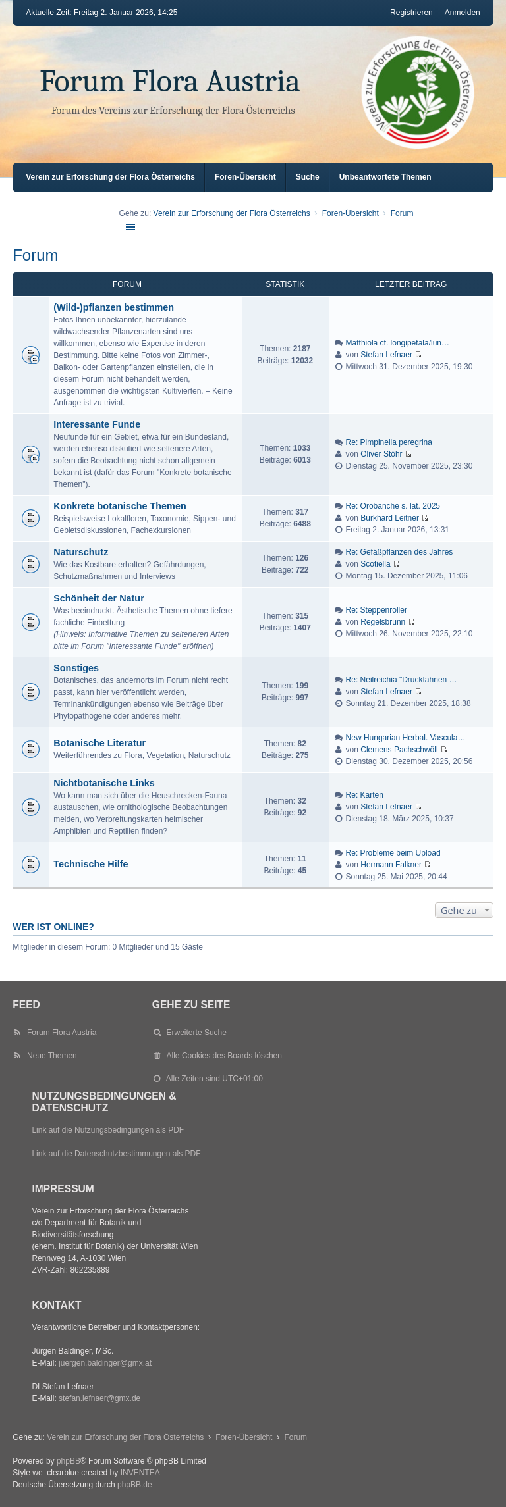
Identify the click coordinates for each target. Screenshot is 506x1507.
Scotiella (375, 564)
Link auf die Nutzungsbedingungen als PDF (108, 1130)
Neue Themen (52, 1055)
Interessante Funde (96, 424)
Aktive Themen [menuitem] (64, 206)
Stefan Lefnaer (386, 354)
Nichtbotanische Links (104, 783)
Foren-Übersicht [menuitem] (245, 177)
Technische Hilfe (90, 864)
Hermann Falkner (391, 864)
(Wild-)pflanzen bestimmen (113, 307)
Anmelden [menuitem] (462, 12)
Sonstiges (76, 668)
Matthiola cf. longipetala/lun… (397, 342)
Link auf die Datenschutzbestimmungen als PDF (116, 1153)
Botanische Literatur (99, 743)
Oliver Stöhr (381, 454)
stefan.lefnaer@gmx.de (99, 1398)
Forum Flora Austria (170, 81)
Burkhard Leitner (389, 518)
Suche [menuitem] (308, 177)
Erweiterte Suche (197, 1032)
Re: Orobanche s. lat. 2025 (393, 506)
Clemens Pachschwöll (398, 749)
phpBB (68, 1461)
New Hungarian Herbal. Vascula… (406, 737)
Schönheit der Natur (98, 598)
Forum (35, 255)
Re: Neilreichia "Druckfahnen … (401, 679)
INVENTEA (140, 1472)
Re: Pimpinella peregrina (389, 442)
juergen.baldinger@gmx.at (105, 1362)
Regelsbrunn (382, 621)
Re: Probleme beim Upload (393, 852)
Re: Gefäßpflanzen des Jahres (399, 552)
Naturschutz (80, 552)
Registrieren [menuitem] (411, 12)
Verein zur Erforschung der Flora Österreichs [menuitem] (110, 177)
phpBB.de (134, 1484)
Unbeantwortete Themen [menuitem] (385, 177)
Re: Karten (364, 795)
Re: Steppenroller (376, 610)
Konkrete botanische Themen (119, 506)
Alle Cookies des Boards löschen (224, 1055)
